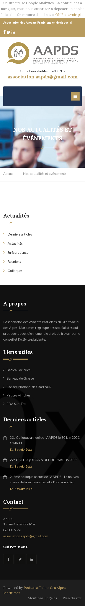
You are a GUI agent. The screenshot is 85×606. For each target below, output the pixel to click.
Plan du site (72, 598)
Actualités (15, 243)
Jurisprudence (18, 252)
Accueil (8, 173)
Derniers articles (20, 234)
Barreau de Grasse (20, 378)
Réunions (14, 261)
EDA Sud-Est (16, 403)
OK (57, 14)
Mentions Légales (42, 598)
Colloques (15, 270)
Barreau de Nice (19, 370)
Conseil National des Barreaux (29, 387)
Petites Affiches (18, 395)
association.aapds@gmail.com (25, 536)
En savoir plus (72, 14)
